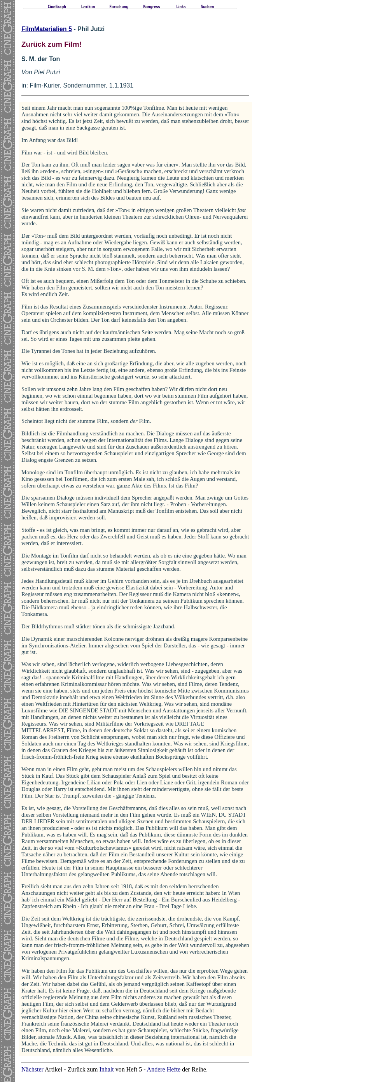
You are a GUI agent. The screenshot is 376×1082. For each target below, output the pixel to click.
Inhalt (106, 1069)
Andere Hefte (164, 1069)
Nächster (32, 1069)
